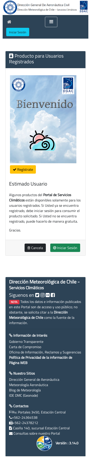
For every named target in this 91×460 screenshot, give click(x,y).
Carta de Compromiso (25, 346)
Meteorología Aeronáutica (28, 384)
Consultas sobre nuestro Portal (37, 433)
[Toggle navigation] (51, 22)
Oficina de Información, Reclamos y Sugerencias (45, 352)
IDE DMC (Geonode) (23, 395)
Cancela (35, 247)
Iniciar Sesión (65, 247)
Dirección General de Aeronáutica (34, 379)
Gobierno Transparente (26, 341)
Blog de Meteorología (25, 390)
